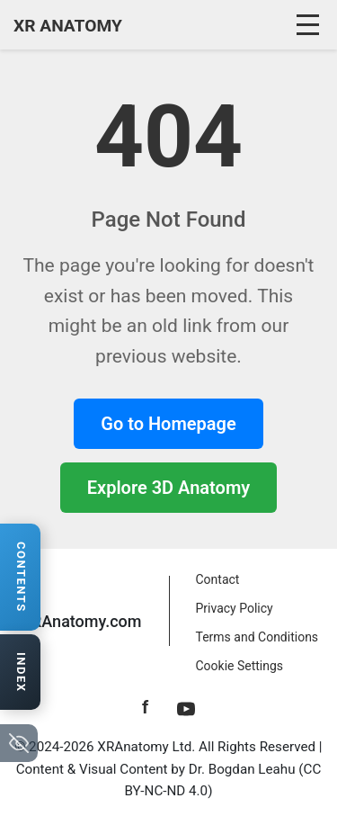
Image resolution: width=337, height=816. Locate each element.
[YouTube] (186, 707)
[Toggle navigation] (310, 25)
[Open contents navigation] (20, 577)
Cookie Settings (240, 666)
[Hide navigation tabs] (19, 743)
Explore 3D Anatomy (168, 487)
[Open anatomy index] (20, 672)
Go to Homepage (168, 424)
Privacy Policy (234, 608)
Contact (218, 579)
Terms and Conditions (257, 637)
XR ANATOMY (67, 25)
